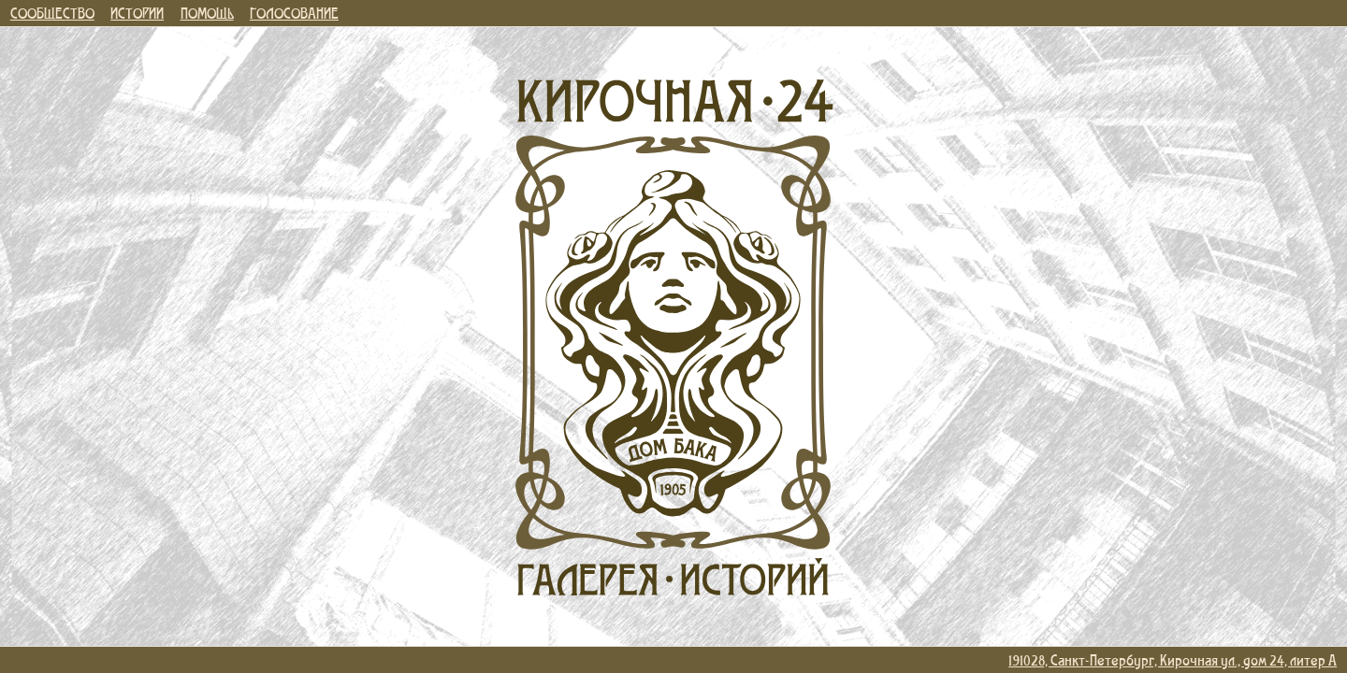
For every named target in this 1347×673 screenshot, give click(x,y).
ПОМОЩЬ (207, 12)
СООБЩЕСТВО (52, 12)
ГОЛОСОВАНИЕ (294, 12)
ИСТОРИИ (137, 12)
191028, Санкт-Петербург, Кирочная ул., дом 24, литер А (1172, 659)
